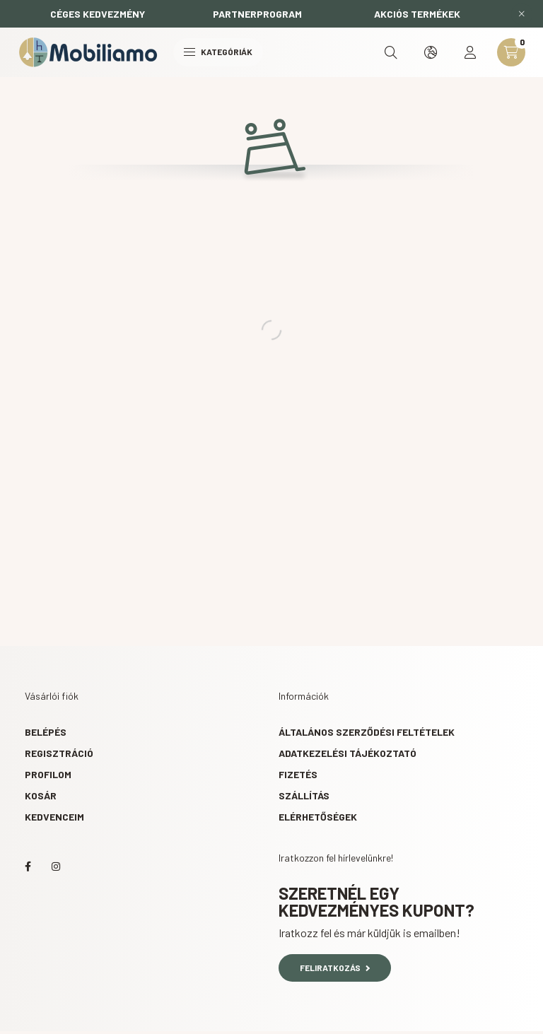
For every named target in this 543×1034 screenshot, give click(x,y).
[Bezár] (521, 14)
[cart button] (511, 52)
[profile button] (470, 52)
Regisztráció (59, 753)
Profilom (48, 774)
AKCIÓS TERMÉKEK (417, 14)
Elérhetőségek (318, 817)
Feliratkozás (335, 968)
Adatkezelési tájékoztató (347, 753)
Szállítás (304, 795)
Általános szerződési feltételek (367, 732)
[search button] (391, 52)
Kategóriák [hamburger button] (218, 52)
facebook (27, 866)
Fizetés (298, 774)
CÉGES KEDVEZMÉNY (97, 14)
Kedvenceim (54, 817)
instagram (56, 866)
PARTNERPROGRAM (257, 14)
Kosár (41, 795)
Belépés (45, 732)
